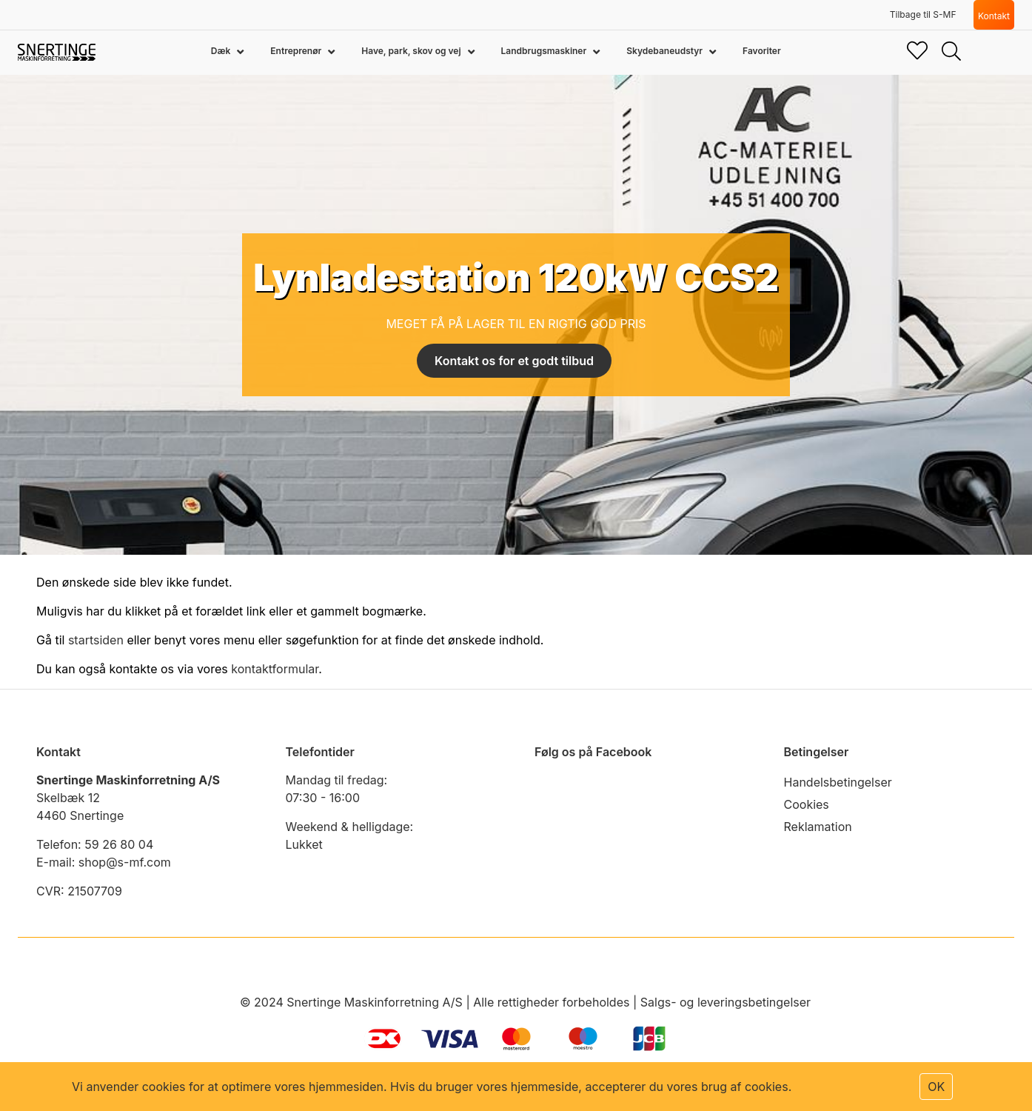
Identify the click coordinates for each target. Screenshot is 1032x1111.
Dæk (221, 50)
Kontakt (994, 15)
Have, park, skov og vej (412, 50)
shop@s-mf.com (124, 862)
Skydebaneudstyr (665, 50)
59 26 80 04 (118, 844)
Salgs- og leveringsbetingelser (725, 1002)
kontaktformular (274, 668)
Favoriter (762, 50)
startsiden (96, 640)
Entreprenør (297, 50)
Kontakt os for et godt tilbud (514, 360)
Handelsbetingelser (838, 782)
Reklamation (818, 826)
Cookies (806, 804)
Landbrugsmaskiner (545, 50)
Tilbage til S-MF (923, 14)
